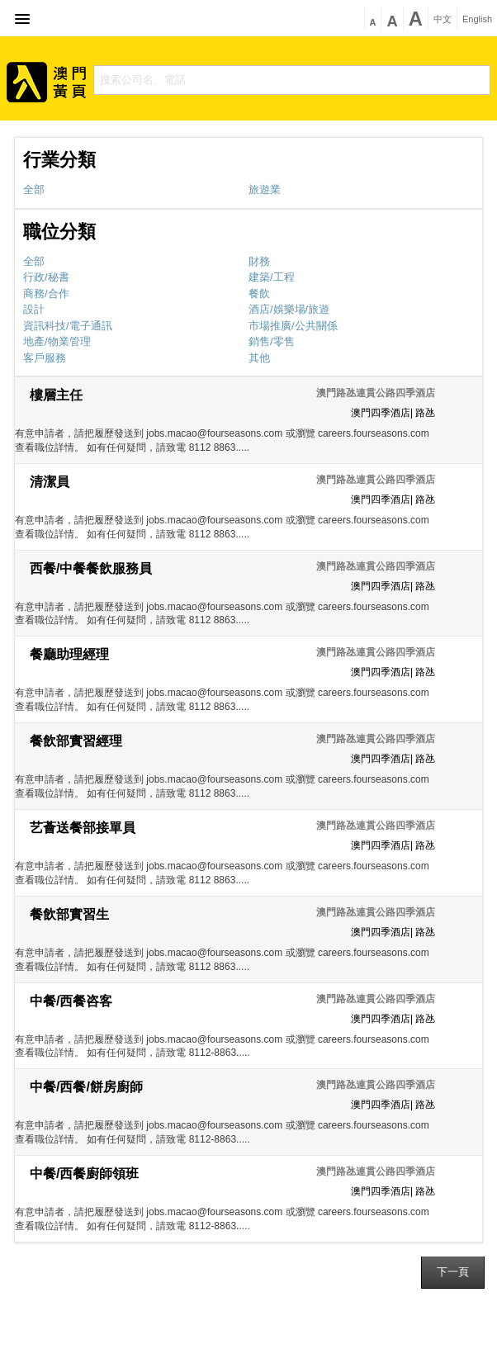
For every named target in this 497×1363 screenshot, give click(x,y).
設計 (34, 309)
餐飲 (259, 293)
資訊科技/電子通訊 (67, 325)
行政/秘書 (46, 277)
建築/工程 (271, 277)
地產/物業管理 (57, 341)
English (477, 19)
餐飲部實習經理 (76, 741)
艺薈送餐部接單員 (82, 828)
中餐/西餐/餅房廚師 (86, 1087)
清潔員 (49, 482)
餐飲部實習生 (69, 914)
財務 (259, 261)
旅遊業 (264, 189)
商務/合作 (46, 293)
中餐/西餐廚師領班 (84, 1174)
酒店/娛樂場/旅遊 (288, 309)
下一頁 (453, 1272)
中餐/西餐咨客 (71, 1001)
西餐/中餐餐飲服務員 (91, 568)
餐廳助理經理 (69, 654)
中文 (442, 19)
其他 (259, 358)
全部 (34, 189)
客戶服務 (44, 358)
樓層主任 (56, 395)
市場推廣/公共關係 (293, 325)
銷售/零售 (271, 341)
